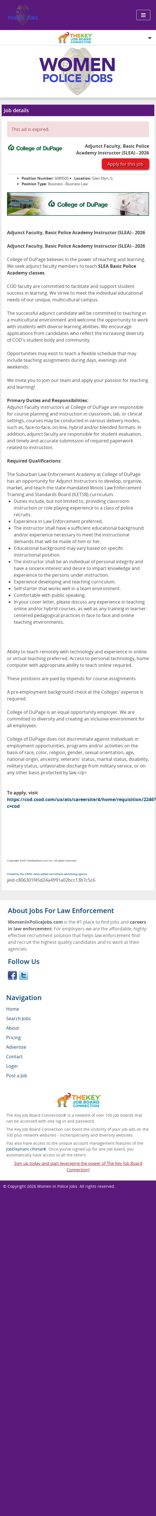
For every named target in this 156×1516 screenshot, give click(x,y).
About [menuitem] (12, 1028)
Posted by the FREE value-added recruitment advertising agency (47, 874)
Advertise (16, 1047)
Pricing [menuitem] (13, 1037)
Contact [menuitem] (14, 1056)
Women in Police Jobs (57, 1186)
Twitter (23, 975)
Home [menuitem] (12, 1009)
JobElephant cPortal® (26, 1149)
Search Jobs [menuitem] (18, 1018)
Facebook (12, 975)
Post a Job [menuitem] (16, 1076)
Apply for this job (125, 164)
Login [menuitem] (12, 1066)
